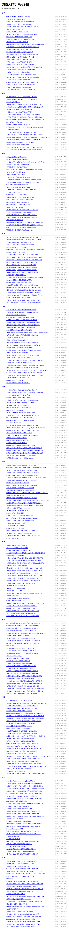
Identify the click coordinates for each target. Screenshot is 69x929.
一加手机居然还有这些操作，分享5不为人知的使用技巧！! (22, 189)
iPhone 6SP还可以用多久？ (13, 422)
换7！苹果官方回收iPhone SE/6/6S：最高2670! (19, 701)
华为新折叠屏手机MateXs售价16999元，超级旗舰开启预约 (22, 625)
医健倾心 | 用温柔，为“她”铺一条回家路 (17, 32)
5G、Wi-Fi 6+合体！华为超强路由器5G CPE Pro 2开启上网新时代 (24, 373)
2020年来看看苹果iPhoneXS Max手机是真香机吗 (19, 891)
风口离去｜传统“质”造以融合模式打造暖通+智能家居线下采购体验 (24, 277)
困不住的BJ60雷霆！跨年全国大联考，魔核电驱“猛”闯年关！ (23, 325)
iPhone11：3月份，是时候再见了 (15, 513)
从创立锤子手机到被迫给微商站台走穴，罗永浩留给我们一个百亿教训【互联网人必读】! (29, 756)
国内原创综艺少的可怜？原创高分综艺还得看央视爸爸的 (22, 854)
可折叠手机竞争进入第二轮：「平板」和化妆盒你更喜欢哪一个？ (24, 392)
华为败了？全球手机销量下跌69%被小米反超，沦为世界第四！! (24, 758)
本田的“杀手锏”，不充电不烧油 (15, 528)
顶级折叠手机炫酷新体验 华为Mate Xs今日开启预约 (20, 402)
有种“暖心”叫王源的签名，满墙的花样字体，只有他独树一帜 (23, 139)
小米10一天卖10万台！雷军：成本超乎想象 (18, 395)
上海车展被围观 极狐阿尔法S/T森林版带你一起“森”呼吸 (21, 320)
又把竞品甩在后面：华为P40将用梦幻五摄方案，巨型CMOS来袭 (24, 575)
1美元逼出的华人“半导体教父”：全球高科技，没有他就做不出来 (24, 568)
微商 (3, 857)
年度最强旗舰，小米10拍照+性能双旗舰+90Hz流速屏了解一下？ (24, 260)
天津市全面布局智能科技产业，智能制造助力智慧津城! (21, 217)
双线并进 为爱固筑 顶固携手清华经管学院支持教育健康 (21, 498)
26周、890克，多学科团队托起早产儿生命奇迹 (19, 37)
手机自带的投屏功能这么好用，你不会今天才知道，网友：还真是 (24, 114)
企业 (3, 461)
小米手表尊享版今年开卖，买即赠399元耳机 (18, 545)
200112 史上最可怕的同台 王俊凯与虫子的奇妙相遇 (20, 613)
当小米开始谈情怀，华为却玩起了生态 (17, 510)
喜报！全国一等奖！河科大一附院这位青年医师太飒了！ (22, 69)
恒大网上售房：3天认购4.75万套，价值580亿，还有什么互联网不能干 (25, 874)
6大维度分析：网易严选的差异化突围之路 (18, 661)
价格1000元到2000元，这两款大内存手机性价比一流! (21, 227)
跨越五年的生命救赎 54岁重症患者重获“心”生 (19, 49)
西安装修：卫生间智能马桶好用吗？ (16, 588)
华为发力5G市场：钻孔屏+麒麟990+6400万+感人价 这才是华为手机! (25, 162)
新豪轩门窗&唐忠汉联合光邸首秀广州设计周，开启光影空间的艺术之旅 (26, 478)
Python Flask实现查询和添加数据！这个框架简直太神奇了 (22, 653)
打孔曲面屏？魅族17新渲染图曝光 (15, 601)
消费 (3, 697)
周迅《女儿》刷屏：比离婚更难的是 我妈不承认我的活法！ (23, 693)
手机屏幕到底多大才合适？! (14, 192)
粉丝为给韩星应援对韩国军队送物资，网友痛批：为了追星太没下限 (25, 603)
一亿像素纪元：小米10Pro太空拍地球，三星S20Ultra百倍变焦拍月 (24, 360)
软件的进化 (9, 879)
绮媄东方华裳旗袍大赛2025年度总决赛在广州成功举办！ (22, 485)
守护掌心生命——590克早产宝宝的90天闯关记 (19, 62)
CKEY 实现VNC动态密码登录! (14, 220)
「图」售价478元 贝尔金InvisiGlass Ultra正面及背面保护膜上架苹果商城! (26, 766)
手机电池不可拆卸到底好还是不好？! (16, 771)
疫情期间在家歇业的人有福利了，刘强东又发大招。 (20, 520)
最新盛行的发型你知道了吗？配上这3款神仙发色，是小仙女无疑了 (25, 798)
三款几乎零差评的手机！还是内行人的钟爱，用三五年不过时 (23, 535)
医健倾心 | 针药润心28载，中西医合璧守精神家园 (20, 21)
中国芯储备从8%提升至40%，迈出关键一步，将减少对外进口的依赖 (25, 906)
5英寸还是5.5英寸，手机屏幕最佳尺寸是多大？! (19, 205)
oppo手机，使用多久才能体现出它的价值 (17, 635)
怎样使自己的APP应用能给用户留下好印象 (18, 124)
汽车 (3, 306)
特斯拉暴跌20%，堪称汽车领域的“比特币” (18, 440)
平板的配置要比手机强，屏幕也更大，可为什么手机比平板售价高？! (25, 774)
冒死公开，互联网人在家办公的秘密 (16, 565)
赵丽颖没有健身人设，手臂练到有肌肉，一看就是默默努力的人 (24, 295)
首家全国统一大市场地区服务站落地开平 (17, 483)
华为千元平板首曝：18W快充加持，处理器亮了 (19, 397)
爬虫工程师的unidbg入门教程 (14, 590)
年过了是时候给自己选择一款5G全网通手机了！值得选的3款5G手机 (25, 119)
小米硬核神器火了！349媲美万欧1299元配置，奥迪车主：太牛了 (24, 104)
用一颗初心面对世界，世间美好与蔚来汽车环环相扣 (20, 412)
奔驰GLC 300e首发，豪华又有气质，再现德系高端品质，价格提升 (24, 257)
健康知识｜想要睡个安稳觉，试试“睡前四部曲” (19, 24)
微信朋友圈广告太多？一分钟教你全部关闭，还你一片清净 (22, 430)
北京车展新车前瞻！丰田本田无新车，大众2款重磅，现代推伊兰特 (25, 350)
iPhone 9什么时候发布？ (13, 102)
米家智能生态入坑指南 (12, 836)
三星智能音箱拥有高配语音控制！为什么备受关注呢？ (21, 583)
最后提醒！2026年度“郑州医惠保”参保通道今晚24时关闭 (22, 27)
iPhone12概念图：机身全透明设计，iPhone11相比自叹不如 (22, 628)
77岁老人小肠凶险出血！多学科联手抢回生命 (19, 59)
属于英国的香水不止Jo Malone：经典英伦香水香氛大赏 (21, 796)
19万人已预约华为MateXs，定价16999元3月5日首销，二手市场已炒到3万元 (27, 370)
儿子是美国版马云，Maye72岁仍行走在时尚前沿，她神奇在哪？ (24, 783)
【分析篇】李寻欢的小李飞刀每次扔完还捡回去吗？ (20, 851)
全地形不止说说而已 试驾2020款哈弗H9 (17, 352)
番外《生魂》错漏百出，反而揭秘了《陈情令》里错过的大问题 (24, 147)
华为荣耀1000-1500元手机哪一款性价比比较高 (19, 362)
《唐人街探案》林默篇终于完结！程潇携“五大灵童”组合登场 (23, 292)
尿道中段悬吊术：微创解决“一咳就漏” (17, 42)
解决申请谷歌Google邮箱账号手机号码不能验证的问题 (21, 270)
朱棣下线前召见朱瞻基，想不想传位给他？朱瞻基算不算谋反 (23, 921)
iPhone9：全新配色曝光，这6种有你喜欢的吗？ (19, 242)
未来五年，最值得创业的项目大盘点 (16, 443)
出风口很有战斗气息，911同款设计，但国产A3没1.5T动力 (22, 335)
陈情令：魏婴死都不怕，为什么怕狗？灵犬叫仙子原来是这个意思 (24, 453)
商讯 (3, 619)
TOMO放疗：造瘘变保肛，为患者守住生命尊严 (19, 52)
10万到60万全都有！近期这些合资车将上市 (18, 357)
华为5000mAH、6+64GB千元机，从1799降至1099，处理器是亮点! (24, 169)
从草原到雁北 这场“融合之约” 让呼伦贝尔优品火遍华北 (21, 480)
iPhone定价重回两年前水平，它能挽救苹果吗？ (19, 821)
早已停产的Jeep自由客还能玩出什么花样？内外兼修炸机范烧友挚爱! (25, 716)
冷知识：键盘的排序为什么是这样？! (16, 174)
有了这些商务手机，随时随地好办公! (16, 157)
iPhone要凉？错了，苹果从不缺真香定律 (17, 806)
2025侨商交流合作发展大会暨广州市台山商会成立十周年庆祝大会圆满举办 (27, 493)
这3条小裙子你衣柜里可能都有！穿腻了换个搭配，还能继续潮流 (24, 793)
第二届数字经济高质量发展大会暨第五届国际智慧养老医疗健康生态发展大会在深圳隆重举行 (29, 500)
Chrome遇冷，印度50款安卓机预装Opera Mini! (19, 726)
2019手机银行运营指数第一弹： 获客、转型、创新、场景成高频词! (25, 718)
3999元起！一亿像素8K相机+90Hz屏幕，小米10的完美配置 (22, 643)
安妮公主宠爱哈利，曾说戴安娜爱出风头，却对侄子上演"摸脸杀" (24, 791)
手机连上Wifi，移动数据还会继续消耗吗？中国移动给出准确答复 (24, 560)
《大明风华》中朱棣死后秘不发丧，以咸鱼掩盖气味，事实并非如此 (25, 691)
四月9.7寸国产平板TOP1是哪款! (15, 207)
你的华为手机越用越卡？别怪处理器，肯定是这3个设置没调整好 (24, 117)
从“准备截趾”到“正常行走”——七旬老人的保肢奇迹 (20, 89)
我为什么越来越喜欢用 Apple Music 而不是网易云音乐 (21, 265)
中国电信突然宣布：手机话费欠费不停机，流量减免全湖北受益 (24, 578)
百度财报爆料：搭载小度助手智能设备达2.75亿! (19, 230)
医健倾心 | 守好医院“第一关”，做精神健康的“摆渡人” (21, 39)
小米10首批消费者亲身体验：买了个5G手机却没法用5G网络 (23, 255)
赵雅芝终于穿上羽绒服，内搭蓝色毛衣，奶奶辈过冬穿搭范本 (23, 924)
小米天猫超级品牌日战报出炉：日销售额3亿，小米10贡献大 (23, 640)
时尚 (3, 777)
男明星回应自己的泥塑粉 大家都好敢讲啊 (17, 144)
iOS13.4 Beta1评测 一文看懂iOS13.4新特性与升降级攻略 (21, 267)
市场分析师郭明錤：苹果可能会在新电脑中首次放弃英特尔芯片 (24, 811)
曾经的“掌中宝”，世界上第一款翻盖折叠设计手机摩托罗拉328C (24, 824)
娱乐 (3, 233)
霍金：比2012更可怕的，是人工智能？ (17, 247)
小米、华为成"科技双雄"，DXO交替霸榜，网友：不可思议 (22, 831)
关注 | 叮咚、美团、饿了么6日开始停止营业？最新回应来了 (22, 673)
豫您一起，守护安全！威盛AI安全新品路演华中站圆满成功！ (23, 77)
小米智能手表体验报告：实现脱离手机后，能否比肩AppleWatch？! (24, 225)
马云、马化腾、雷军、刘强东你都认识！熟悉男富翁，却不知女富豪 (25, 896)
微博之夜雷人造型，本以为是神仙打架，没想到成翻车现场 (22, 686)
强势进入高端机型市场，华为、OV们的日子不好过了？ (21, 262)
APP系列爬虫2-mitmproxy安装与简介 (16, 585)
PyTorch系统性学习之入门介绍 (14, 122)
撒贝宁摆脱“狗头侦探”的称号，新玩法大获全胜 (19, 458)
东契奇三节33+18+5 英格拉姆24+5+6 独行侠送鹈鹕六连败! (22, 761)
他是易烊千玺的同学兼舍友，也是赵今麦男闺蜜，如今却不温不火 (24, 450)
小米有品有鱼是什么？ (12, 538)
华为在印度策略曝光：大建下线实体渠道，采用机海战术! (22, 210)
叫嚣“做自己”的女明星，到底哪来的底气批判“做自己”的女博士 (23, 290)
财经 (3, 93)
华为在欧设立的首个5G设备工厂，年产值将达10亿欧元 (21, 99)
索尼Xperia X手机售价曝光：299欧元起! (17, 172)
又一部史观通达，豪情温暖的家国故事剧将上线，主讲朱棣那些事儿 (25, 688)
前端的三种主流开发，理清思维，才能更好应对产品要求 (22, 272)
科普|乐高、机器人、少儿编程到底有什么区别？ (19, 515)
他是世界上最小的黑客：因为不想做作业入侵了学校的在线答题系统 (25, 563)
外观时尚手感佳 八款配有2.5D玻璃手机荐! (18, 728)
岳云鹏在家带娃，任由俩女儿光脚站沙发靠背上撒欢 (20, 608)
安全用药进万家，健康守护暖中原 (15, 19)
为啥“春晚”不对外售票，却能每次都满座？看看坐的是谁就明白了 (24, 150)
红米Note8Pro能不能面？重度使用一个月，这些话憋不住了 (22, 881)
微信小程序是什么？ (12, 645)
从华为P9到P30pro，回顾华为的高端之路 (17, 866)
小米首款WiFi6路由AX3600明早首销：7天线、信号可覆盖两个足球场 (25, 553)
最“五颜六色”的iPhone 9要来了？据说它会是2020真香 (21, 630)
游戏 (3, 386)
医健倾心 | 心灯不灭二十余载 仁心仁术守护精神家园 (20, 84)
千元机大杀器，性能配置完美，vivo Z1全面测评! (20, 753)
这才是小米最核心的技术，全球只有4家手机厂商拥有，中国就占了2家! (26, 736)
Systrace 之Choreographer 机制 (14, 829)
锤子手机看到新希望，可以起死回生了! (17, 167)
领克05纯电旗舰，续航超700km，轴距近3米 (18, 282)
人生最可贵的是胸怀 (12, 909)
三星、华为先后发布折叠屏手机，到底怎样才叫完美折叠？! (23, 182)
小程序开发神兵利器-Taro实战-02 (15, 894)
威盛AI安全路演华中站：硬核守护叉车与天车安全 (20, 57)
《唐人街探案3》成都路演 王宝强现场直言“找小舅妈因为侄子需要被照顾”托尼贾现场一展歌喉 (29, 137)
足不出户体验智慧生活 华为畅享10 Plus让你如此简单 (21, 651)
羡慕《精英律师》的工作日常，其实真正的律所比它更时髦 (22, 300)
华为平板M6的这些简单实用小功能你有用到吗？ (19, 109)
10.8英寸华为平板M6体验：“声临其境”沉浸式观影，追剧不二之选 (24, 889)
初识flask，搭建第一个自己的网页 (15, 252)
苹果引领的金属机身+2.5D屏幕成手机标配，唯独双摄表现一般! (24, 748)
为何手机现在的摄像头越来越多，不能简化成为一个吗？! (22, 708)
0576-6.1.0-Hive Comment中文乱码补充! (17, 194)
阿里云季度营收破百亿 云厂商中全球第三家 (18, 407)
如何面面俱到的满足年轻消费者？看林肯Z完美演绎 (20, 327)
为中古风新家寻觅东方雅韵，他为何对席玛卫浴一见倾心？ (22, 472)
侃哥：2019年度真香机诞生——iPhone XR (18, 508)
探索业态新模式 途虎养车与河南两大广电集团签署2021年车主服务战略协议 (27, 332)
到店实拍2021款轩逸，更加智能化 (15, 337)
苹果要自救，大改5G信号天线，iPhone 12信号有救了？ (21, 420)
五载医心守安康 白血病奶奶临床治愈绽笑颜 (18, 87)
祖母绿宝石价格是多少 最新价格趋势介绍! (18, 202)
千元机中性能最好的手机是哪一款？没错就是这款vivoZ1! (22, 743)
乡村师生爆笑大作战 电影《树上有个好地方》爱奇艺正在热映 (23, 239)
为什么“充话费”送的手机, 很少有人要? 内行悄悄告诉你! (21, 746)
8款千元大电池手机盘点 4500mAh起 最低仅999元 (20, 417)
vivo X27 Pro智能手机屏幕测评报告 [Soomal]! (18, 177)
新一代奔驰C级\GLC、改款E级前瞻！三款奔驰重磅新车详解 (23, 345)
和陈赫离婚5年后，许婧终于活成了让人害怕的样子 (20, 142)
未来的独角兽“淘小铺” (12, 129)
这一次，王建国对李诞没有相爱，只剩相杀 (18, 297)
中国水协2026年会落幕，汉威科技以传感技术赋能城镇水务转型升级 (25, 44)
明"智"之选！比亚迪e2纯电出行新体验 (17, 904)
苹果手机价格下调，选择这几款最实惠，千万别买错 (20, 863)
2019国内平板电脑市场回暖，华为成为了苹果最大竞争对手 (22, 813)
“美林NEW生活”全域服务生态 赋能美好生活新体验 (20, 490)
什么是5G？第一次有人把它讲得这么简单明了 (19, 112)
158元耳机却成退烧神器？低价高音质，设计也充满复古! (22, 731)
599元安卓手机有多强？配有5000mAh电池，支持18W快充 (22, 285)
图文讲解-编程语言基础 (12, 595)
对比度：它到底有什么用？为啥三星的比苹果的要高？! (21, 215)
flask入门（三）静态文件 (13, 839)
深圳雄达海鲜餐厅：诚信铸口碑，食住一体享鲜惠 (20, 488)
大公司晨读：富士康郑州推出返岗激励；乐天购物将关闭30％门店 (24, 375)
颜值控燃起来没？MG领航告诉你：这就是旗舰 (19, 347)
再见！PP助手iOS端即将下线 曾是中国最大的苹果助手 (21, 886)
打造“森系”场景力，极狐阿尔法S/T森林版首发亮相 (20, 317)
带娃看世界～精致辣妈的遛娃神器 (16, 315)
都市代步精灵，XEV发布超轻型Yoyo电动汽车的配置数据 (22, 425)
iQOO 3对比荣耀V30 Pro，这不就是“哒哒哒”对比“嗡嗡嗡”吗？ (23, 623)
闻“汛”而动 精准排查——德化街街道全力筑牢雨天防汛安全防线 (24, 67)
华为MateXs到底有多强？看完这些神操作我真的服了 (21, 244)
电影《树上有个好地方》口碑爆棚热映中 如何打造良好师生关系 (24, 237)
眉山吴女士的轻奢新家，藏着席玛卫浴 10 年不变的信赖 (21, 470)
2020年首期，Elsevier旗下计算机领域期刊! (18, 164)
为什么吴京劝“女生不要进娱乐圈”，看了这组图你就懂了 (22, 455)
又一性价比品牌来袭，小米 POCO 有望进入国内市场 (21, 132)
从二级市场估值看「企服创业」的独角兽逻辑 (19, 533)
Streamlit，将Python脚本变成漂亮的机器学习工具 (20, 668)
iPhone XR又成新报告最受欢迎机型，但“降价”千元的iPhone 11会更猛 (25, 633)
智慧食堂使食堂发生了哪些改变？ (15, 555)
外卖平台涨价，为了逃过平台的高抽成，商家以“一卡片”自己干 (24, 415)
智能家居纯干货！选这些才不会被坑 (16, 438)
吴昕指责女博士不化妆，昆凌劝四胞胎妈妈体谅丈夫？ (21, 606)
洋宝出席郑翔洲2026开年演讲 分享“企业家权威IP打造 (21, 465)
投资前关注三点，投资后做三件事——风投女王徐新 (20, 445)
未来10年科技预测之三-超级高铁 (15, 525)
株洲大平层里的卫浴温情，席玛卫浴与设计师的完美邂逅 (22, 475)
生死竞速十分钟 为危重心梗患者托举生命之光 (19, 72)
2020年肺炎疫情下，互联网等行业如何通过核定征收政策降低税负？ (25, 816)
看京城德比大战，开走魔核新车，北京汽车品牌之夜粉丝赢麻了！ (24, 322)
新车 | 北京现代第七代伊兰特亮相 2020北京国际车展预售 (22, 342)
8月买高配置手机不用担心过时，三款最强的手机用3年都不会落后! (24, 713)
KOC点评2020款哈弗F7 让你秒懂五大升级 (18, 658)
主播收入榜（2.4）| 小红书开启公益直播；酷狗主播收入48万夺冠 (24, 134)
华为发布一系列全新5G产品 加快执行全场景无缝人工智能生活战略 (25, 505)
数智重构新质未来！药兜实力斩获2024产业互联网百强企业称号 (24, 503)
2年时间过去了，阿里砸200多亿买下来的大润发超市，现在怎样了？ (25, 250)
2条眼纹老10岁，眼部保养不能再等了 (16, 801)
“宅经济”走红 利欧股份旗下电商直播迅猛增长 (19, 844)
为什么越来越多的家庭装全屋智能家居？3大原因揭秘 (21, 666)
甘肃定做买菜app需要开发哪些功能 (16, 275)
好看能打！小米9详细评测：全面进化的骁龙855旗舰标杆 (22, 400)
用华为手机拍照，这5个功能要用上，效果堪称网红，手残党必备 (24, 871)
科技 (3, 153)
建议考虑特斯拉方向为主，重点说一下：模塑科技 (20, 678)
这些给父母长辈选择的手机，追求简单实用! (18, 212)
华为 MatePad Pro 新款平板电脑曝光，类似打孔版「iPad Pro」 (23, 834)
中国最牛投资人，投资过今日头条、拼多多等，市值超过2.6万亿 (24, 676)
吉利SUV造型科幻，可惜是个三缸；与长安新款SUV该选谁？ (23, 355)
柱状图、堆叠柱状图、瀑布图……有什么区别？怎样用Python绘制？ (25, 127)
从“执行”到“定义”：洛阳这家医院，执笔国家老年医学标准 (22, 47)
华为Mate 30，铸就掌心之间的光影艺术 (17, 548)
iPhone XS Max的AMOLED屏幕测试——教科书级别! (20, 723)
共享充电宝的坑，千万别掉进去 (15, 380)
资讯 (3, 13)
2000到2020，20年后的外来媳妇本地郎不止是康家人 (20, 919)
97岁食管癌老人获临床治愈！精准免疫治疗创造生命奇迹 (22, 82)
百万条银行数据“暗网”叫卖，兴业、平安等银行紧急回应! (22, 706)
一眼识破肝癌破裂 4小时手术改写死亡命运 (18, 79)
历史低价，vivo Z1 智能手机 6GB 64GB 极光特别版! (20, 738)
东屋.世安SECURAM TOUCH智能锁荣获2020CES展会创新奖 (23, 435)
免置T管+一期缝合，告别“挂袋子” (15, 29)
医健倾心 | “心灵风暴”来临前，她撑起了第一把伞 (20, 64)
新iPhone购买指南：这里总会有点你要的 (17, 405)
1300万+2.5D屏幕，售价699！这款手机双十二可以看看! (21, 751)
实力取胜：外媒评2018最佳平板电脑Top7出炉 (19, 808)
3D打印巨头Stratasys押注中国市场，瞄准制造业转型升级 (22, 518)
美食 (3, 542)
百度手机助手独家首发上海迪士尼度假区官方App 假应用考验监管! (24, 763)
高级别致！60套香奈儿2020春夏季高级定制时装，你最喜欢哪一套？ (25, 803)
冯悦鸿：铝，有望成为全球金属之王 (16, 495)
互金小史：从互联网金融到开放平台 (16, 846)
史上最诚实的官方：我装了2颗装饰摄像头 (18, 383)
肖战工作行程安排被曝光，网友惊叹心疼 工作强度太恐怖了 (23, 611)
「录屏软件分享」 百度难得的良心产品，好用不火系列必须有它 (24, 901)
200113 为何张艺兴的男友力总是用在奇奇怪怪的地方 (21, 926)
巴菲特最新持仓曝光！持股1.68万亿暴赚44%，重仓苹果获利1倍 (24, 570)
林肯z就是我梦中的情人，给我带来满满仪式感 (19, 330)
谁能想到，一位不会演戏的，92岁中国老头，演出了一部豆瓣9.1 (24, 916)
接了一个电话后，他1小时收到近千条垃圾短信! (19, 200)
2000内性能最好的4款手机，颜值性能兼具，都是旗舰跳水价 (23, 580)
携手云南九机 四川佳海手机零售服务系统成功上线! (20, 741)
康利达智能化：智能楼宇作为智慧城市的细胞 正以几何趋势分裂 (24, 593)
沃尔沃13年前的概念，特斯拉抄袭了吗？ (17, 378)
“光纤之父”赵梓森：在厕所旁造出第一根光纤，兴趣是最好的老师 (24, 107)
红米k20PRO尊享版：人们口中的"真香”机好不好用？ (21, 876)
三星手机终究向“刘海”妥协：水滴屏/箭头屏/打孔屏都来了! (22, 733)
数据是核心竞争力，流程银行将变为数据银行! (19, 711)
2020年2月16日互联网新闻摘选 (14, 410)
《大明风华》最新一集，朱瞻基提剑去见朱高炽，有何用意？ (23, 914)
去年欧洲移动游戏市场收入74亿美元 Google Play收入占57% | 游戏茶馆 (25, 428)
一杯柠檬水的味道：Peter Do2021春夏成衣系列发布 (20, 781)
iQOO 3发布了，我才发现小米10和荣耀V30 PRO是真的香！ (22, 367)
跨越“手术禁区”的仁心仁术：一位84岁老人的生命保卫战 (22, 54)
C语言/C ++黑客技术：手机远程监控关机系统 (19, 280)
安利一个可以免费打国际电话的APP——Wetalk (19, 433)
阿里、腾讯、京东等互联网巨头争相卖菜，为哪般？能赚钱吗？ (24, 826)
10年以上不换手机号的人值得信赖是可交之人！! (19, 187)
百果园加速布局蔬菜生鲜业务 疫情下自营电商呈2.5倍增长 (22, 861)
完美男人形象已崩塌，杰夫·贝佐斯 (16, 523)
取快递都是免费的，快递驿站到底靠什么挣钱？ (19, 911)
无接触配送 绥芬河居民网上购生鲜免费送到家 (19, 663)
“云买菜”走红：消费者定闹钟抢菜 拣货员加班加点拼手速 (22, 868)
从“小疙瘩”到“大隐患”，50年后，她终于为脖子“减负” (21, 74)
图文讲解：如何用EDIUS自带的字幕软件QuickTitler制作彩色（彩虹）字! (26, 703)
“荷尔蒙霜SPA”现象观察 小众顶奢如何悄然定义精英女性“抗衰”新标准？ (26, 467)
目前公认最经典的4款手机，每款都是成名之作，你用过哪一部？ (24, 573)
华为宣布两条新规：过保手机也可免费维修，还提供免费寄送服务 (24, 884)
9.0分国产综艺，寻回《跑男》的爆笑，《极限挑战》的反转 (23, 616)
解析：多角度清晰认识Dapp (14, 656)
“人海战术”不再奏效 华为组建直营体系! (17, 184)
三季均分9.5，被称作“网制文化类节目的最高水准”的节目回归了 (24, 448)
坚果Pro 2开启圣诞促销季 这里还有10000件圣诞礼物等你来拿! (23, 179)
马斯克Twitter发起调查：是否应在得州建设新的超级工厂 (22, 671)
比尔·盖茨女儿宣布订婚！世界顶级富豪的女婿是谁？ (21, 849)
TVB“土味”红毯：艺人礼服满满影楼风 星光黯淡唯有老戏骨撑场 (24, 681)
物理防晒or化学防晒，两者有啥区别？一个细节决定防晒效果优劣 (24, 786)
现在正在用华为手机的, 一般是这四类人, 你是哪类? (20, 530)
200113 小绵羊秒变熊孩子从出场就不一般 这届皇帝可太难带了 (23, 302)
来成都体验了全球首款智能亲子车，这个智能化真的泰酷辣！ (23, 312)
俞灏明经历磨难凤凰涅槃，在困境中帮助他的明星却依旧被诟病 (24, 683)
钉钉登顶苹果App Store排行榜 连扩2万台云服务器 (20, 648)
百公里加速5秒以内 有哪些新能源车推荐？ (18, 598)
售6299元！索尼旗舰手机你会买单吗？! (17, 159)
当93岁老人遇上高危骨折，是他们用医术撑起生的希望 (21, 34)
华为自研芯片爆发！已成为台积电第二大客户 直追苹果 (21, 97)
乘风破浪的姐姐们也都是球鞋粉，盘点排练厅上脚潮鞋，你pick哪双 (25, 788)
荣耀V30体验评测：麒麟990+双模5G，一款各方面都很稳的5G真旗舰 (25, 365)
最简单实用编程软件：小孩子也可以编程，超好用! (20, 197)
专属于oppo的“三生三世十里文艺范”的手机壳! (19, 768)
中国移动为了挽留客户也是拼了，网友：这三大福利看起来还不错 (24, 558)
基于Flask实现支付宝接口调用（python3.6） (18, 899)
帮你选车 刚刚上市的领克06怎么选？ (16, 340)
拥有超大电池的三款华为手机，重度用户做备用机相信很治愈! (23, 721)
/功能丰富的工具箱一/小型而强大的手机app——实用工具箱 (22, 841)
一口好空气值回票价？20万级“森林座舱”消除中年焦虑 (21, 310)
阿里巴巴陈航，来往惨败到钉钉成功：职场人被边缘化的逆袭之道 (24, 287)
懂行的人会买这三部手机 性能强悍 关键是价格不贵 (20, 638)
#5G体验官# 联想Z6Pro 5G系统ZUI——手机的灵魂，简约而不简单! (24, 222)
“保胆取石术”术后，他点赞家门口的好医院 (18, 16)
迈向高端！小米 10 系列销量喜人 (15, 818)
